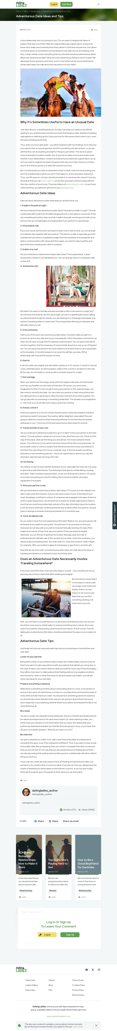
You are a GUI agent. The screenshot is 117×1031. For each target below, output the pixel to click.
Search (52, 980)
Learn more (78, 1026)
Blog (51, 985)
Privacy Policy (78, 990)
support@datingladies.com (58, 1016)
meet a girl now (48, 181)
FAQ (50, 990)
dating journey (67, 187)
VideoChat (30, 980)
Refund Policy (78, 995)
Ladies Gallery (31, 985)
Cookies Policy (78, 985)
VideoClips (30, 990)
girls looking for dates (75, 184)
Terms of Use (78, 980)
